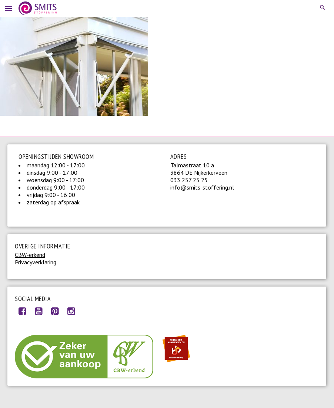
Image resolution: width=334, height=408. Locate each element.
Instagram (71, 311)
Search (322, 7)
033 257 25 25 (189, 180)
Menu (7, 7)
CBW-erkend (30, 254)
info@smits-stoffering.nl (202, 187)
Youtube (38, 311)
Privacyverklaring (35, 262)
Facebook (22, 311)
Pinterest (54, 311)
